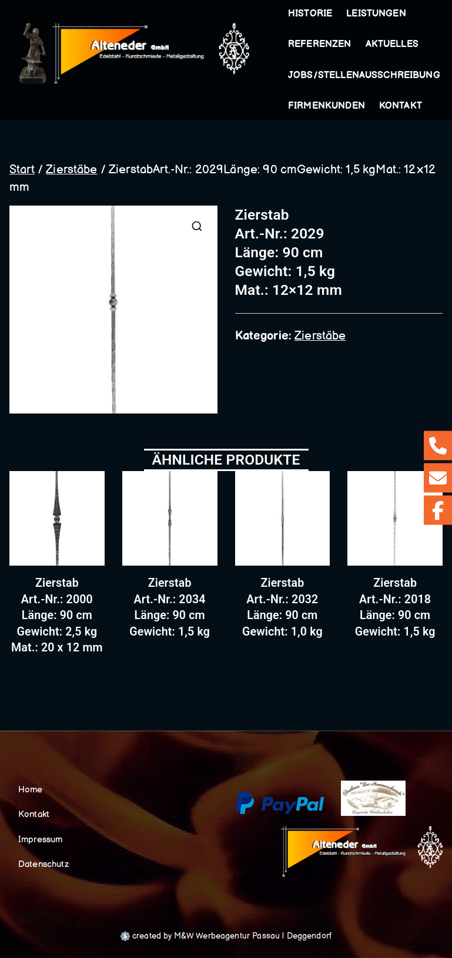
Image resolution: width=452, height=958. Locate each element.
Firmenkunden (326, 106)
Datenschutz (43, 864)
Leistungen (378, 14)
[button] (408, 14)
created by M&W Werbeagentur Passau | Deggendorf (226, 936)
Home (30, 789)
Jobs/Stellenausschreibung (364, 75)
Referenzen (319, 44)
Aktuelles (392, 44)
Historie (310, 13)
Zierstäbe (71, 170)
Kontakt (400, 106)
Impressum (40, 839)
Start (22, 170)
